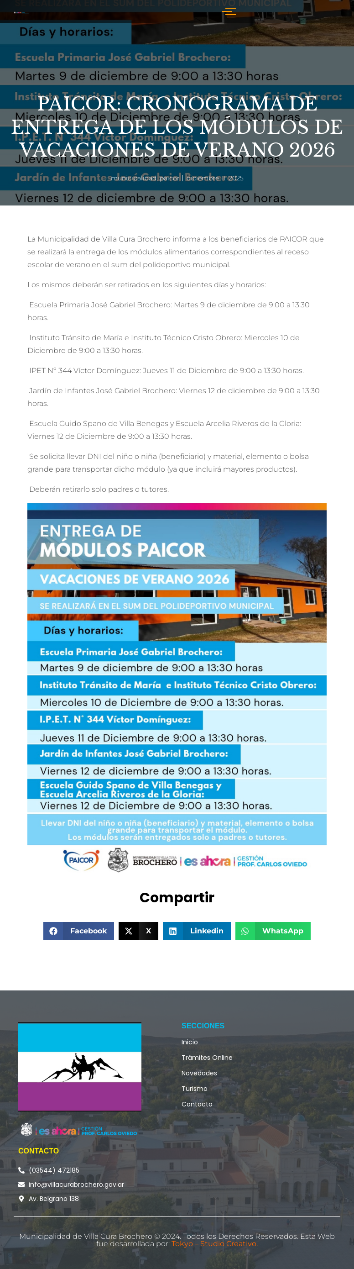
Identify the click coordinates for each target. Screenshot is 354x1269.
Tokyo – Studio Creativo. (215, 1243)
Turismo (195, 1088)
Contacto (197, 1104)
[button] (79, 931)
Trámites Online (207, 1057)
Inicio (190, 1042)
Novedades (199, 1073)
